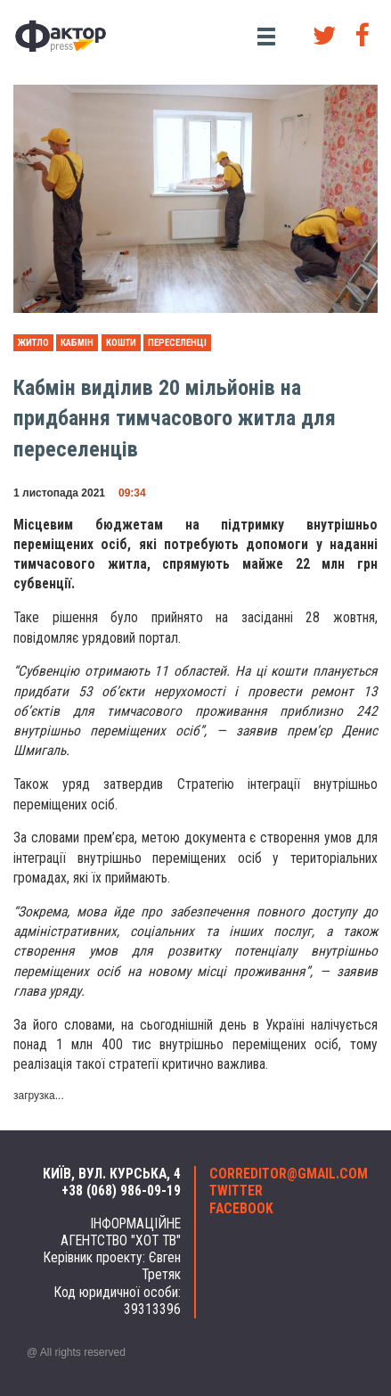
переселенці (177, 343)
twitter (236, 1191)
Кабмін (77, 343)
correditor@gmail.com (287, 1174)
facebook (241, 1209)
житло (33, 343)
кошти (121, 343)
